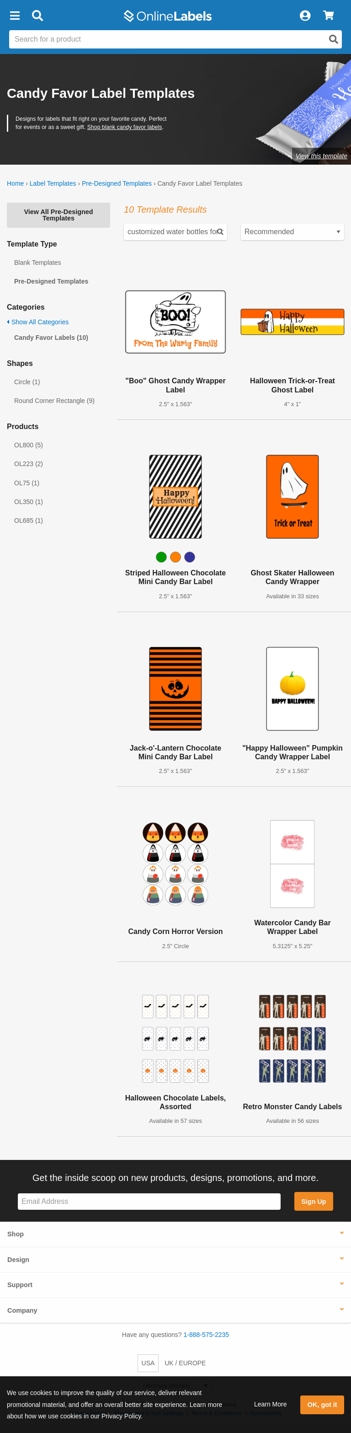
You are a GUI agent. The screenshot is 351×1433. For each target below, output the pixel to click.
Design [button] (18, 1259)
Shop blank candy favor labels (124, 127)
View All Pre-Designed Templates (58, 215)
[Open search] (333, 39)
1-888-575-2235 (206, 1334)
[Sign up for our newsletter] (149, 1201)
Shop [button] (15, 1234)
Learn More (270, 1404)
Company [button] (22, 1310)
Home (15, 183)
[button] (15, 16)
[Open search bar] (37, 16)
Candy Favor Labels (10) (51, 337)
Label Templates (53, 183)
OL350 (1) (28, 501)
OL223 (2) (28, 463)
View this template (321, 156)
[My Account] (304, 16)
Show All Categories (38, 322)
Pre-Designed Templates (117, 183)
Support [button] (19, 1284)
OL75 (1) (26, 483)
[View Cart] (328, 16)
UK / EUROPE (185, 1363)
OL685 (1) (28, 520)
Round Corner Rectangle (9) (54, 400)
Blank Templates (37, 262)
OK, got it (322, 1404)
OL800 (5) (28, 445)
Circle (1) (27, 382)
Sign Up (313, 1201)
